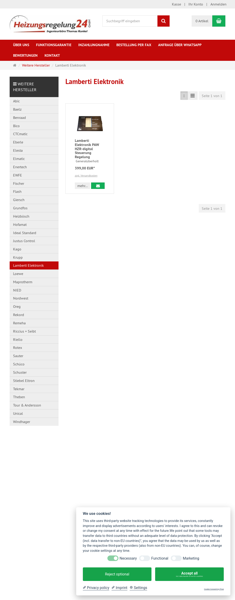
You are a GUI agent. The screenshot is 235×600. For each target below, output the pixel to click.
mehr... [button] (82, 185)
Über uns (21, 44)
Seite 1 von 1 (212, 95)
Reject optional (117, 574)
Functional (159, 558)
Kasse (176, 4)
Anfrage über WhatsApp (179, 44)
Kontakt (52, 55)
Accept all (189, 574)
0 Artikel (202, 21)
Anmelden (218, 4)
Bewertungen (25, 55)
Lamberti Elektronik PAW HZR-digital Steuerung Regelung (87, 148)
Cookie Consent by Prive (214, 589)
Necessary (128, 558)
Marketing (191, 558)
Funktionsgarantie (53, 44)
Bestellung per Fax (133, 44)
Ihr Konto (195, 4)
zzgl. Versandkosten (86, 175)
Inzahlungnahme (93, 44)
